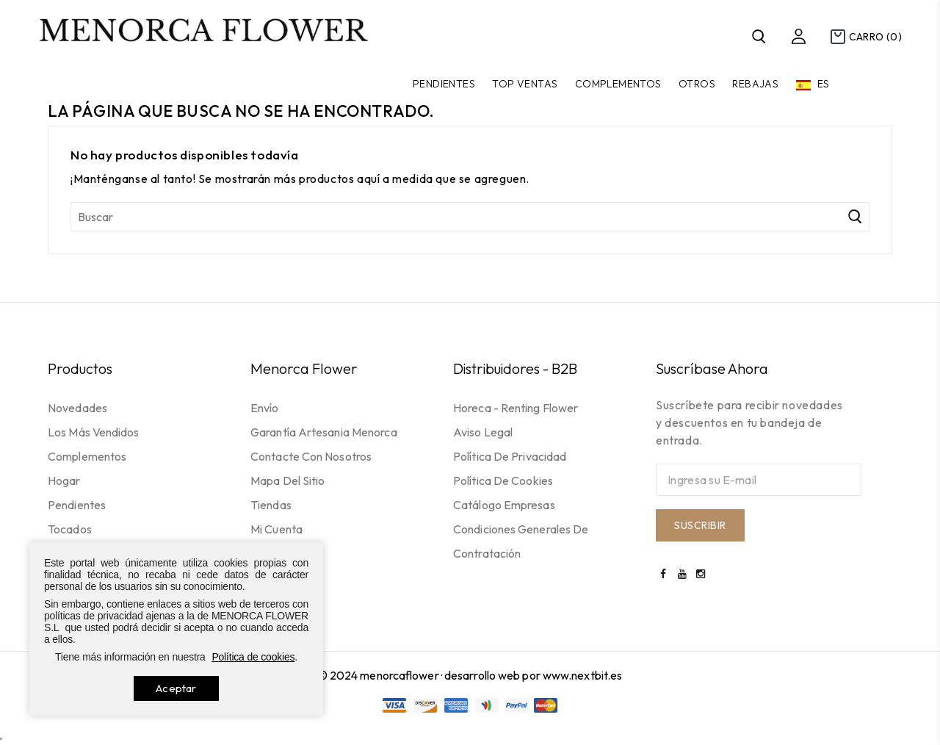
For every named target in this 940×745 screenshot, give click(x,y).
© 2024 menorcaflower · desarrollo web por (430, 675)
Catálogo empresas (504, 504)
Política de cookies (503, 480)
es (822, 83)
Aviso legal (483, 432)
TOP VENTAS (524, 83)
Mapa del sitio (287, 480)
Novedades (77, 407)
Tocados (70, 529)
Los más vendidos (94, 432)
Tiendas (271, 504)
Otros (697, 83)
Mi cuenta (276, 529)
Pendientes (444, 83)
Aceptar (176, 688)
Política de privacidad (509, 456)
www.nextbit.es (582, 675)
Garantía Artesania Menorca (323, 432)
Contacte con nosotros (311, 456)
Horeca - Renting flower (515, 407)
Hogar (64, 480)
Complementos (618, 83)
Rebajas (755, 83)
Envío (264, 407)
